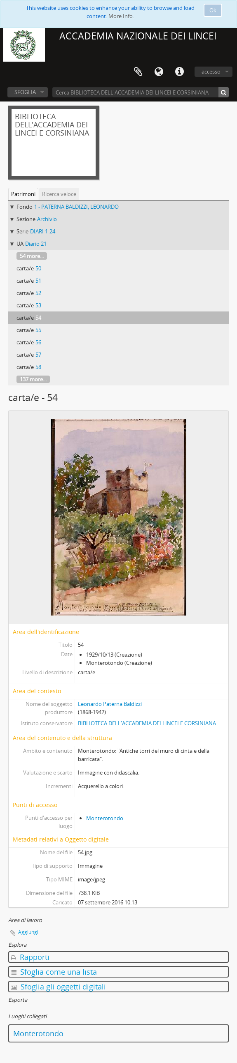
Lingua (158, 72)
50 (38, 268)
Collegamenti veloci (179, 72)
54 (38, 317)
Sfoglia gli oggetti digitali (58, 987)
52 (38, 293)
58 (38, 367)
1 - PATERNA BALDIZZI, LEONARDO (76, 206)
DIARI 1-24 (42, 231)
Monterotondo (104, 818)
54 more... (32, 256)
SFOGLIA (25, 92)
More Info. (121, 16)
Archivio (47, 219)
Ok (212, 10)
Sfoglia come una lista (54, 972)
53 (38, 305)
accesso (211, 71)
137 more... (33, 379)
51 (38, 280)
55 (38, 330)
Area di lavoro (138, 72)
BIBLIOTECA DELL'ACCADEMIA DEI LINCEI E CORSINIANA (147, 723)
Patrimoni (23, 194)
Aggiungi (28, 932)
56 (38, 342)
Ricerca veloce (59, 194)
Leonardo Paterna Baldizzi (110, 704)
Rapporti (30, 957)
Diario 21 (36, 243)
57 (38, 354)
